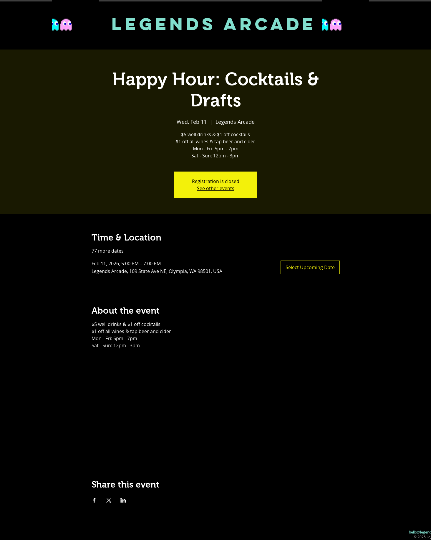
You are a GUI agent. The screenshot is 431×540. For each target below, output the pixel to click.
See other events (215, 188)
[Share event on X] (109, 500)
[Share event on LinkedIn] (123, 500)
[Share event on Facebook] (94, 500)
